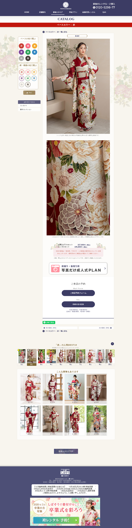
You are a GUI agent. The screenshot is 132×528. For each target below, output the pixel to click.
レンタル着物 (58, 520)
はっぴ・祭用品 (71, 520)
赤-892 (30, 410)
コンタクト (23, 105)
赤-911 (96, 378)
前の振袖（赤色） (50, 328)
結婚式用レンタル (88, 12)
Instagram (84, 520)
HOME (26, 12)
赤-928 (52, 378)
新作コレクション (25, 109)
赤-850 (96, 410)
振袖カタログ (58, 12)
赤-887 (77, 36)
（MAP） (71, 455)
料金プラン (73, 12)
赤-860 (74, 410)
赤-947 (30, 378)
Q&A (104, 12)
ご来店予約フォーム (78, 293)
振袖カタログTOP (66, 428)
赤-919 (74, 378)
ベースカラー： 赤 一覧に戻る (56, 32)
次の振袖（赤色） (106, 328)
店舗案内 (42, 12)
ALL (29, 93)
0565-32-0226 (78, 304)
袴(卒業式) (45, 520)
